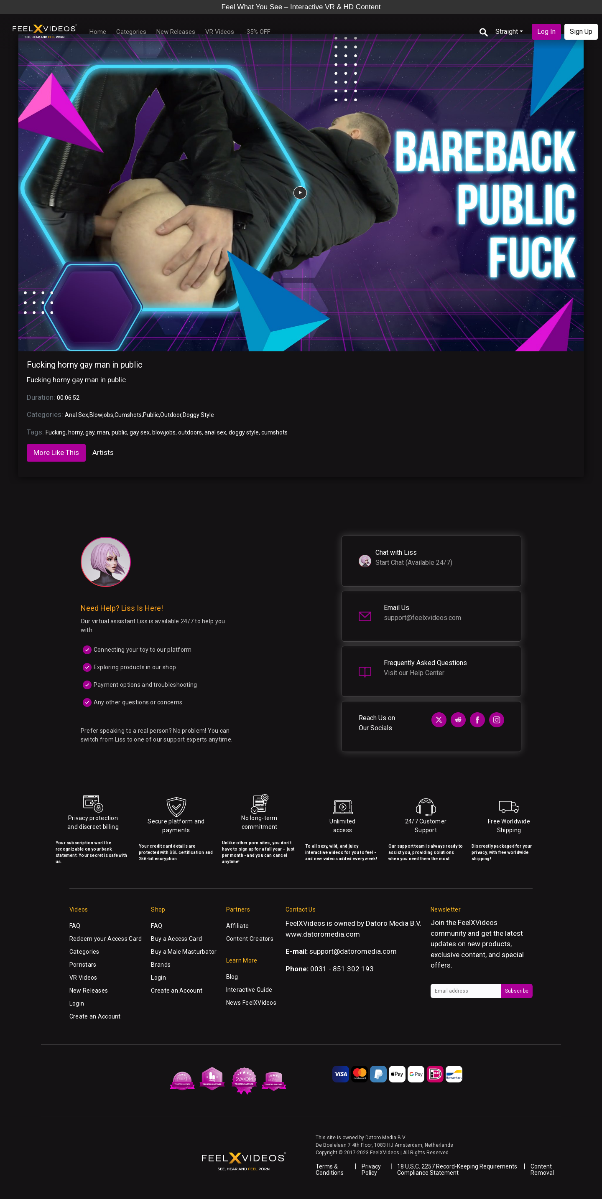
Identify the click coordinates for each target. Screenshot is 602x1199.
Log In (546, 32)
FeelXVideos (477, 922)
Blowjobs (101, 415)
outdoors (190, 432)
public (119, 432)
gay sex (140, 432)
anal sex (215, 432)
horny (75, 432)
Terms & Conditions (330, 1169)
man (103, 432)
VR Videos (219, 32)
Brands (161, 964)
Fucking (56, 432)
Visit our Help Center (414, 673)
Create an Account (95, 1016)
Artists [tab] (103, 452)
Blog (232, 976)
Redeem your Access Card (105, 938)
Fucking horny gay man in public (85, 365)
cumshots (274, 432)
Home (97, 32)
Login (76, 1003)
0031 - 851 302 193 (342, 969)
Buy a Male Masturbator (184, 951)
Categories (131, 32)
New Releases (175, 32)
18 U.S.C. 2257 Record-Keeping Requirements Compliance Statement (457, 1169)
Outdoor (170, 415)
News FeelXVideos (251, 1002)
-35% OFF (257, 32)
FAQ (75, 925)
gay (89, 432)
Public (151, 415)
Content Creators (249, 938)
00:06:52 (68, 397)
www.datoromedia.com (323, 934)
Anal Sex (76, 415)
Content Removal (542, 1169)
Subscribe (516, 991)
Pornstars (83, 964)
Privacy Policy (371, 1169)
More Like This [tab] (56, 452)
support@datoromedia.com (353, 951)
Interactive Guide (249, 989)
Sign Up (581, 32)
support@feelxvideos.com (422, 618)
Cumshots (128, 415)
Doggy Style (198, 415)
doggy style (244, 432)
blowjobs (164, 432)
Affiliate (237, 925)
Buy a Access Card (176, 938)
